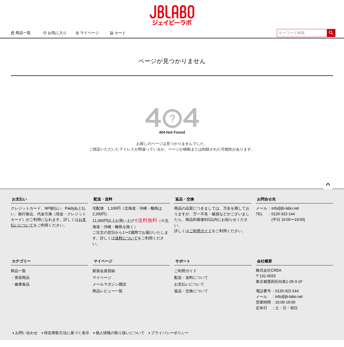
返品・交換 (184, 199)
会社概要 (264, 261)
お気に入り (55, 33)
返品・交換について (191, 291)
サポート (182, 261)
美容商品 (22, 277)
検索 (331, 33)
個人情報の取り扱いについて (120, 333)
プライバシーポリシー (170, 333)
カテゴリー (21, 261)
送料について (126, 238)
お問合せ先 (266, 199)
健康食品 (22, 284)
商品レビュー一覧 (107, 291)
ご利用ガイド (200, 231)
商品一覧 (21, 33)
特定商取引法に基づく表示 (66, 333)
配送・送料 (103, 199)
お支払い (19, 199)
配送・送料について (191, 277)
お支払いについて (189, 284)
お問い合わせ (26, 333)
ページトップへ (328, 184)
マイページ (87, 33)
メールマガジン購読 (109, 284)
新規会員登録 (103, 271)
